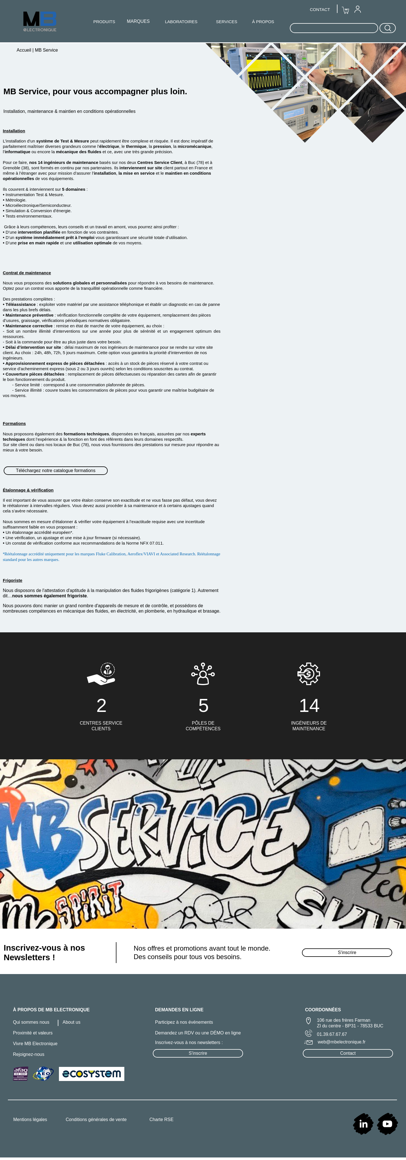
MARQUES (138, 21)
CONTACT (320, 9)
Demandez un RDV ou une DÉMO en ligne (198, 1032)
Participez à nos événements (184, 1022)
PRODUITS (104, 21)
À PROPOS (263, 21)
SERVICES (226, 21)
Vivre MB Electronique (35, 1043)
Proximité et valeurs (33, 1032)
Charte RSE (161, 1119)
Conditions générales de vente (96, 1119)
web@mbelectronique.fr (341, 1042)
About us (71, 1022)
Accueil (24, 50)
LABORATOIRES (181, 21)
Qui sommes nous (31, 1022)
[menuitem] (357, 9)
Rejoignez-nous (28, 1054)
